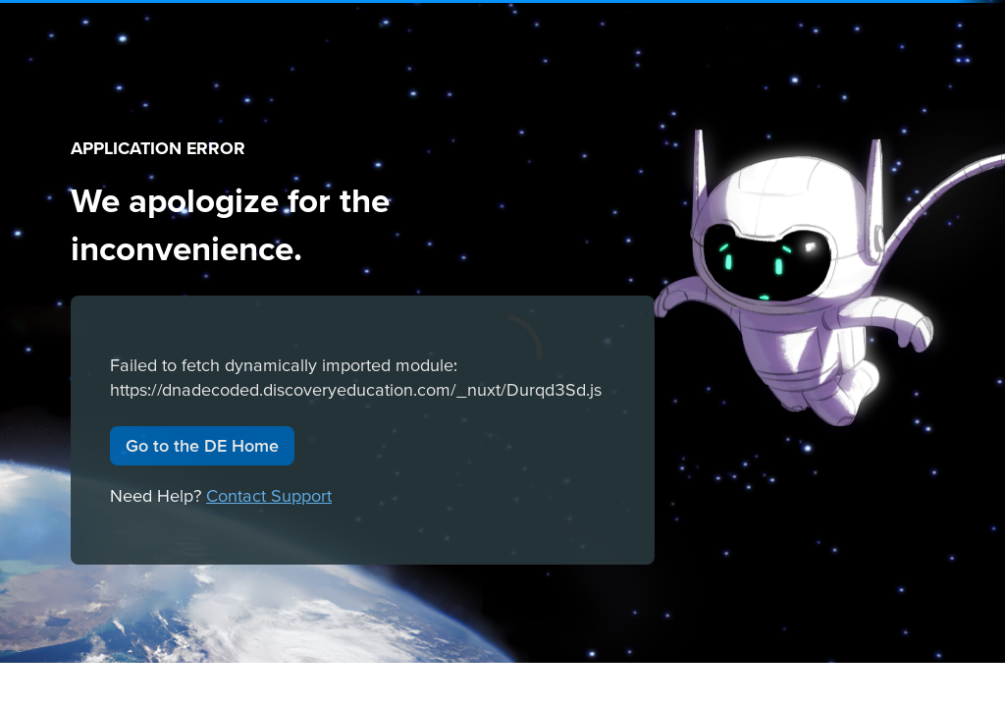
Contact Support (269, 495)
